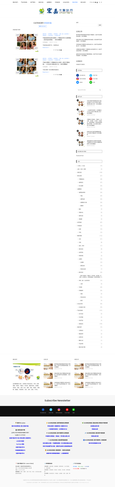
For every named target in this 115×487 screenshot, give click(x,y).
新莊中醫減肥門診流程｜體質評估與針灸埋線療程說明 (57, 446)
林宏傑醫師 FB (83, 468)
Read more (46, 47)
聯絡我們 (90, 334)
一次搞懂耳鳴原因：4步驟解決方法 (57, 429)
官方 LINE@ (80, 466)
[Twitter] (91, 2)
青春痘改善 (91, 269)
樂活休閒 (83, 2)
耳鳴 (90, 232)
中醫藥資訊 (90, 179)
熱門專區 (32, 2)
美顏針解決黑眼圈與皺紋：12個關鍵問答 (57, 453)
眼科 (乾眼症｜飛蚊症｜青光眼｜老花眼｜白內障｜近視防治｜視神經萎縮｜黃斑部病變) (90, 276)
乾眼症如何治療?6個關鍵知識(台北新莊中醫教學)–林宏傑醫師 (94, 133)
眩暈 (90, 229)
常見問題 (90, 317)
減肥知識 (91, 199)
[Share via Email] (61, 50)
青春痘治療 (95, 429)
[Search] (99, 2)
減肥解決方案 (91, 202)
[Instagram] (93, 2)
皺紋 (90, 209)
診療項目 (90, 337)
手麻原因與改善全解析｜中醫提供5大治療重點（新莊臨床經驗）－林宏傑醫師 (57, 39)
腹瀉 (91, 300)
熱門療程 (89, 222)
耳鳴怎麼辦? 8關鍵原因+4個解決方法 (57, 426)
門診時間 (90, 344)
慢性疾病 (90, 249)
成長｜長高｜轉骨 (89, 169)
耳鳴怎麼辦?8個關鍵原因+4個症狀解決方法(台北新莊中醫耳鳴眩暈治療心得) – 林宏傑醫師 (94, 102)
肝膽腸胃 (90, 290)
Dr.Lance (45, 42)
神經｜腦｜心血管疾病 (90, 280)
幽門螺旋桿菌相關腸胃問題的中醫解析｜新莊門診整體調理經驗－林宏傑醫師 (62, 365)
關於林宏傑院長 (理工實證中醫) (20, 426)
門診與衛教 (24, 2)
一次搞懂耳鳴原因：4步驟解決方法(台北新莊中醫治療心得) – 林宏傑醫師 (94, 111)
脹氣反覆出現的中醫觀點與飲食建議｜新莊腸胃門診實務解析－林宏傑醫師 (62, 375)
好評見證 (90, 314)
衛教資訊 (90, 324)
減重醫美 (49, 2)
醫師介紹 (90, 340)
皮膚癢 (91, 262)
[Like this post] (54, 50)
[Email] (82, 82)
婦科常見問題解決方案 (95, 443)
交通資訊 (90, 330)
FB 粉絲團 (87, 466)
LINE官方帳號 (20, 441)
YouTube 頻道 (20, 444)
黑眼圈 (90, 219)
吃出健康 (90, 186)
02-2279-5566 (21, 470)
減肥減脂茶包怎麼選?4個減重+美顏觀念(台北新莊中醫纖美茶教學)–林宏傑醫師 (94, 142)
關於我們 (15, 2)
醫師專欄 (74, 2)
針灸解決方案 (90, 307)
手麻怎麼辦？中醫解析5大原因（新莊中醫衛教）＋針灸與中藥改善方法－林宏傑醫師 (56, 63)
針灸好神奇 (66, 2)
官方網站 (75, 466)
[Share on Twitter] (57, 50)
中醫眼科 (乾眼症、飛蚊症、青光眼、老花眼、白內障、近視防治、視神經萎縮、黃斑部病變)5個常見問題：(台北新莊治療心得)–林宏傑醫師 (94, 122)
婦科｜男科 (90, 246)
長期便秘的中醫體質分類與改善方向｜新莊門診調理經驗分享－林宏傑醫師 (62, 384)
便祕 (91, 294)
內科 (90, 239)
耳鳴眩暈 (57, 2)
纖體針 (91, 206)
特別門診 (90, 320)
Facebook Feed (79, 155)
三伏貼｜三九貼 (89, 166)
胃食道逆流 (91, 297)
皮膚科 (90, 259)
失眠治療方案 (95, 436)
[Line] (97, 2)
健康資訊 (90, 182)
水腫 (91, 284)
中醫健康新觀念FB (20, 450)
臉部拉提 (90, 216)
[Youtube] (95, 2)
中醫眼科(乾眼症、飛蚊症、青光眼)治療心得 (57, 436)
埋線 (91, 196)
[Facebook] (90, 2)
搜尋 (77, 22)
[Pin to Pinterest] (59, 50)
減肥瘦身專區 (90, 192)
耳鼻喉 (90, 287)
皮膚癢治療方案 (95, 426)
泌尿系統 (90, 252)
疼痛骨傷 (90, 255)
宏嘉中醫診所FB (20, 447)
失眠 (90, 242)
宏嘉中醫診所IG (20, 453)
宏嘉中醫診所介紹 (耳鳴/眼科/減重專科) (20, 438)
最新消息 (41, 2)
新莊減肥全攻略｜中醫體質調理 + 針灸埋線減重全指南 (57, 443)
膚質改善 (91, 265)
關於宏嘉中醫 (90, 347)
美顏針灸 (90, 212)
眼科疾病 (90, 272)
